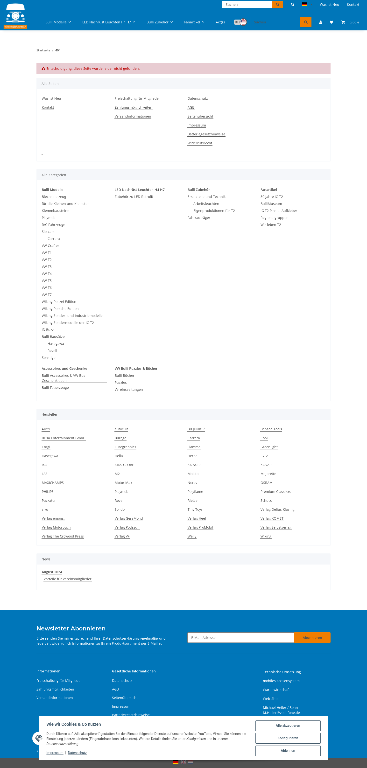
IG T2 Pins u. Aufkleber (279, 210)
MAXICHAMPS (53, 482)
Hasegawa (56, 343)
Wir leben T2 (271, 224)
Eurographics (125, 447)
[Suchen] (247, 4)
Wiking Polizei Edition (59, 301)
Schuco (266, 500)
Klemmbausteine (55, 210)
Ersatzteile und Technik (207, 196)
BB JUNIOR (196, 429)
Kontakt (353, 4)
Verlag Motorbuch (56, 527)
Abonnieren (312, 637)
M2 (117, 473)
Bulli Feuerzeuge (55, 387)
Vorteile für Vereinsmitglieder (68, 579)
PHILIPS (48, 491)
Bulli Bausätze (53, 336)
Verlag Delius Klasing (278, 509)
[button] (292, 4)
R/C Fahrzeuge (53, 224)
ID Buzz (48, 329)
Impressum (55, 753)
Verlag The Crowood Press (63, 536)
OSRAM (267, 482)
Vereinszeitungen (129, 389)
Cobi (264, 438)
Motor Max (123, 482)
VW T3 (47, 266)
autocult (121, 429)
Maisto (193, 473)
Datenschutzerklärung (121, 638)
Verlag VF (122, 536)
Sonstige (49, 357)
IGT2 (264, 456)
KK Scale (194, 464)
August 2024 (52, 572)
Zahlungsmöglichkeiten (133, 107)
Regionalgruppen (275, 217)
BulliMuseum (271, 203)
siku (45, 509)
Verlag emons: (53, 518)
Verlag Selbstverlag (276, 527)
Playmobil (49, 217)
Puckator (49, 500)
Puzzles (121, 382)
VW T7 (47, 294)
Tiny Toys (195, 509)
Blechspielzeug (54, 196)
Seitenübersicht (200, 116)
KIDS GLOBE (124, 464)
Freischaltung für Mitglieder (137, 98)
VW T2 (47, 259)
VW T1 (47, 252)
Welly (192, 536)
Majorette (268, 473)
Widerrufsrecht (200, 143)
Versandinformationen (133, 116)
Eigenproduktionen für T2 (214, 210)
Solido (120, 509)
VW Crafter (50, 245)
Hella (119, 456)
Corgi (46, 447)
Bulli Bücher (124, 375)
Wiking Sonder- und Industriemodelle (72, 315)
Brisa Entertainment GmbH (63, 438)
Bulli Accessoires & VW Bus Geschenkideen (63, 378)
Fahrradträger (199, 217)
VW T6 (47, 287)
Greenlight (269, 447)
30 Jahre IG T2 (272, 196)
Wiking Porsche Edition (60, 308)
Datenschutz (77, 753)
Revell (52, 350)
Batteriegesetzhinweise (206, 134)
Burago (120, 438)
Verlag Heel (197, 518)
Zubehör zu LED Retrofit (134, 196)
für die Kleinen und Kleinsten (66, 203)
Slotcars (48, 231)
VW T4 (47, 273)
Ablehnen (288, 751)
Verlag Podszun (127, 527)
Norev (192, 482)
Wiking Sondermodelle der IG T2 (68, 322)
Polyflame (195, 491)
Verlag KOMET (272, 518)
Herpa (193, 456)
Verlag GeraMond (129, 518)
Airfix (46, 429)
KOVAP (266, 464)
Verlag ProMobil (200, 527)
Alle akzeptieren (287, 726)
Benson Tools (271, 429)
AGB (191, 107)
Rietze (193, 500)
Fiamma (194, 447)
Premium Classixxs (276, 491)
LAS (45, 473)
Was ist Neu (329, 4)
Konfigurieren (287, 738)
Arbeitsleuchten (206, 203)
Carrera (54, 238)
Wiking (266, 536)
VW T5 (47, 280)
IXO (44, 464)
